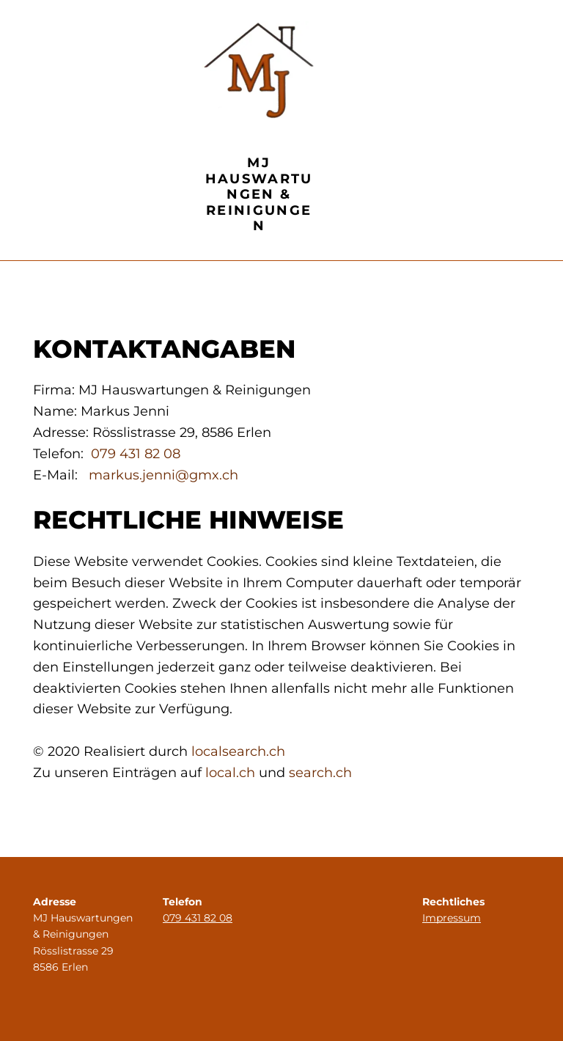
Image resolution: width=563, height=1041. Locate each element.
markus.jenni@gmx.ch (163, 475)
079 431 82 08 (135, 454)
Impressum (451, 917)
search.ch (320, 773)
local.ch (230, 773)
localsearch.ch (238, 751)
